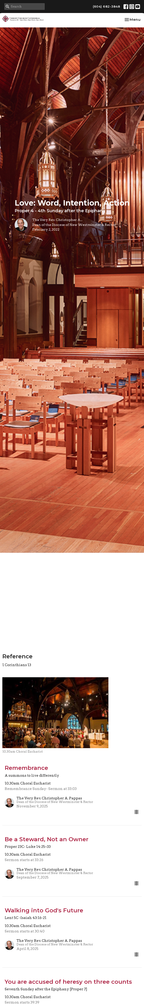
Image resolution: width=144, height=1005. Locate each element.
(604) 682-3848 (106, 6)
